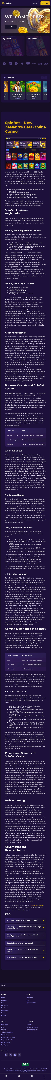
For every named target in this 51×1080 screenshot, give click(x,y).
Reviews (3, 1030)
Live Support (4, 1045)
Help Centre (4, 1025)
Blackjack (3, 1013)
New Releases (5, 1008)
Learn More (11, 27)
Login (35, 3)
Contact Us (29, 1025)
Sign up (45, 3)
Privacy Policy (5, 1035)
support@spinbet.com (32, 1028)
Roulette (3, 1016)
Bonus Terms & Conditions (8, 1038)
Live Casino (4, 1006)
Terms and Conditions (7, 1033)
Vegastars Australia (36, 905)
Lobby (3, 998)
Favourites (4, 1001)
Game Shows (4, 1011)
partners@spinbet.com (32, 1030)
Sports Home (30, 998)
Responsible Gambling (7, 1040)
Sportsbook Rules (31, 1003)
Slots (2, 1003)
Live (28, 1001)
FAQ (2, 1028)
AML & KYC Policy (6, 1043)
